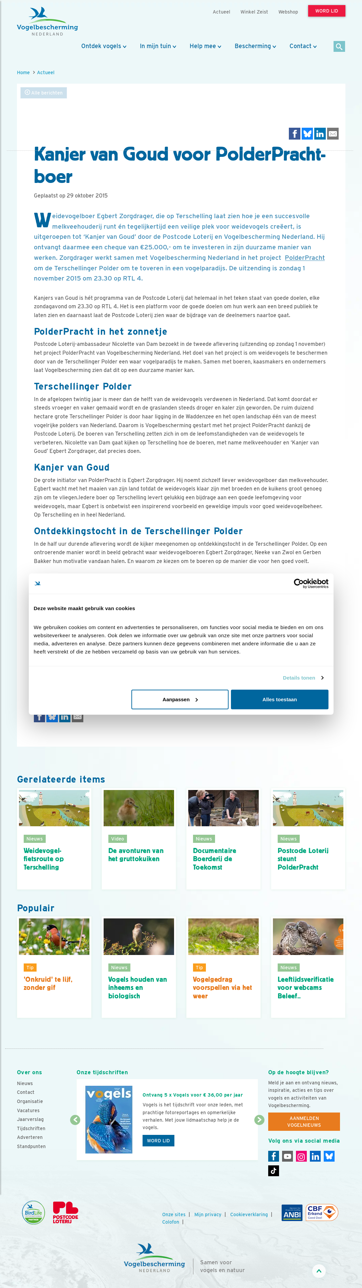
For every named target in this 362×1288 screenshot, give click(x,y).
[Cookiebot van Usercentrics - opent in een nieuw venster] (298, 584)
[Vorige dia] (75, 1140)
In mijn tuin (155, 46)
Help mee (203, 46)
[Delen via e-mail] (333, 134)
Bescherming (253, 46)
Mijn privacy (207, 1214)
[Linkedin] (315, 1156)
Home (23, 72)
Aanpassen (180, 699)
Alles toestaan (279, 699)
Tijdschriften (31, 1128)
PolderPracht (305, 258)
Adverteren (30, 1137)
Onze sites (174, 1214)
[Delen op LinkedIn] (320, 134)
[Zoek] (339, 47)
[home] (47, 21)
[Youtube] (287, 1156)
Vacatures (28, 1110)
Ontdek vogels (101, 46)
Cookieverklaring (249, 1214)
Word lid (158, 1140)
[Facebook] (273, 1156)
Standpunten (31, 1146)
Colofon (170, 1222)
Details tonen (299, 678)
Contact (301, 46)
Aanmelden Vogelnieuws (304, 1122)
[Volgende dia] (259, 1140)
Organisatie (30, 1101)
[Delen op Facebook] (294, 134)
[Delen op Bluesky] (307, 134)
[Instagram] (301, 1156)
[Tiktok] (273, 1170)
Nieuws (25, 1083)
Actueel (46, 72)
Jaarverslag (30, 1119)
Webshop (288, 12)
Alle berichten (44, 93)
